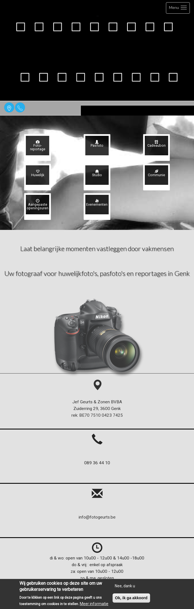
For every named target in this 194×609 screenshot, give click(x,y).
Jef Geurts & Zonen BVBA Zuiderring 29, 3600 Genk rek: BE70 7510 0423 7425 (97, 402)
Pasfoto (97, 144)
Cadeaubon (156, 144)
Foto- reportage (37, 145)
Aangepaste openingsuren (37, 204)
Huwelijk (37, 173)
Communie (156, 173)
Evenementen (97, 203)
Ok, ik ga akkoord (131, 600)
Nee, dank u (125, 588)
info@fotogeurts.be (97, 517)
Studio (97, 173)
